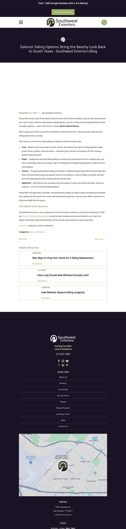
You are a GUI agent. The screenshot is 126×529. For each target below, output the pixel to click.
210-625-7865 (63, 321)
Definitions (40, 199)
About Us (63, 344)
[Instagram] (63, 328)
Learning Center (63, 381)
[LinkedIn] (63, 332)
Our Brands (63, 356)
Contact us (23, 193)
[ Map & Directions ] (63, 482)
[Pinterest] (67, 332)
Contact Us (63, 393)
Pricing (63, 369)
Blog (63, 387)
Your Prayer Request (63, 12)
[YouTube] (67, 328)
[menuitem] (22, 524)
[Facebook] (59, 328)
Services (63, 350)
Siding (31, 199)
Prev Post (25, 206)
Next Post (101, 206)
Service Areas (63, 363)
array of (35, 183)
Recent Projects (63, 375)
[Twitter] (59, 332)
